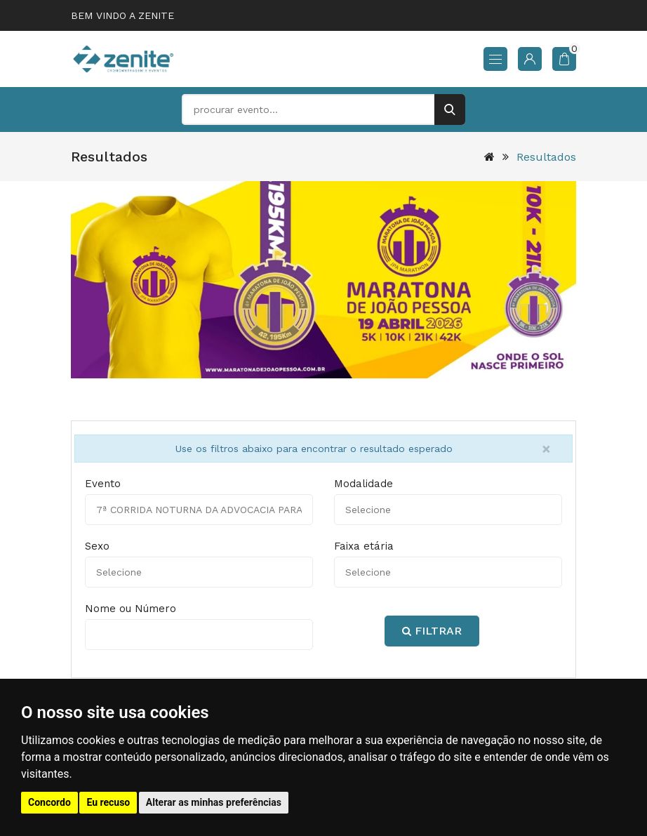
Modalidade (363, 483)
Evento (103, 483)
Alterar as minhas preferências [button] (213, 802)
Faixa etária (364, 546)
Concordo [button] (49, 802)
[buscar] (449, 109)
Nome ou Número (130, 608)
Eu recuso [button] (108, 802)
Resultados (546, 157)
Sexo (97, 546)
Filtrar (432, 630)
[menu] (495, 59)
